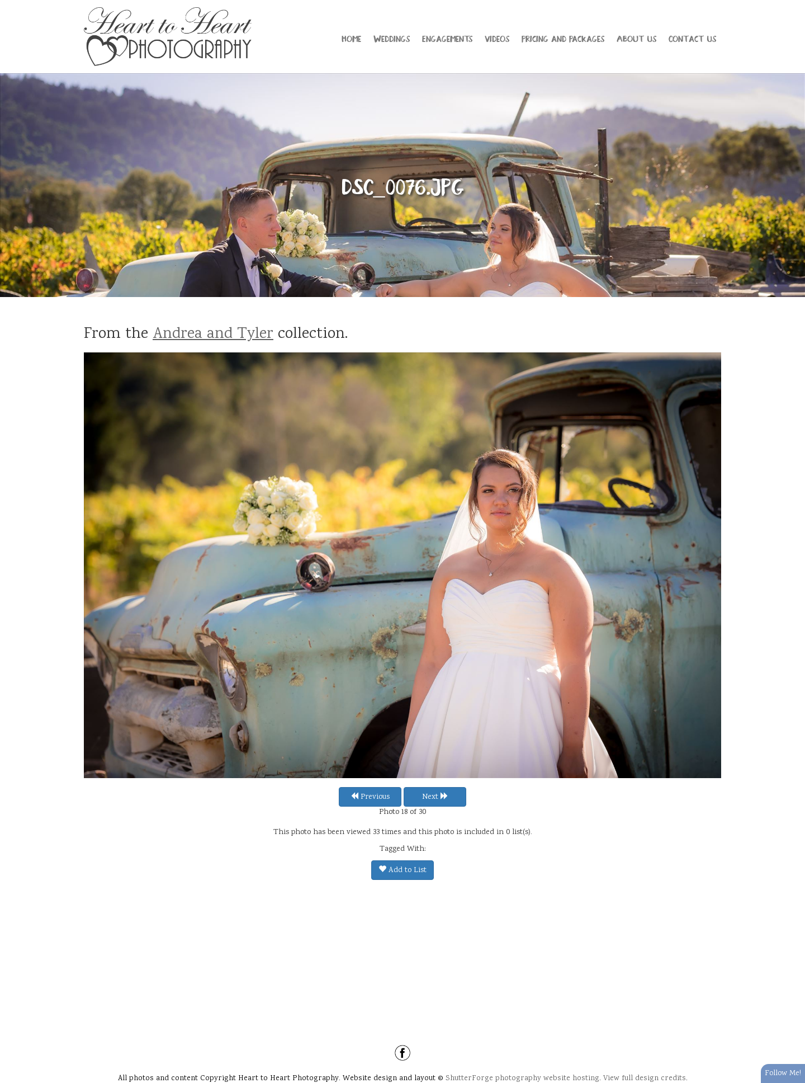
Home (351, 38)
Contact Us (692, 38)
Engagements (447, 38)
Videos (497, 38)
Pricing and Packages (563, 38)
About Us (636, 38)
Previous (370, 797)
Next (435, 797)
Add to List (402, 870)
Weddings (391, 38)
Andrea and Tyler (213, 334)
